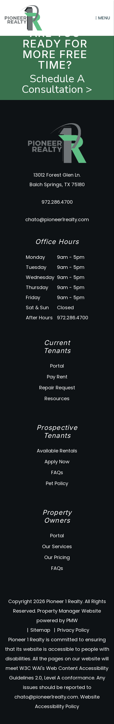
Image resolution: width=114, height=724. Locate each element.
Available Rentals (57, 450)
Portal (57, 366)
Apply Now (57, 461)
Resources (57, 398)
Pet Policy (57, 483)
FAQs (57, 472)
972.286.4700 (57, 202)
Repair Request (57, 387)
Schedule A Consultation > (57, 84)
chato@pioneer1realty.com (57, 219)
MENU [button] (102, 18)
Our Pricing (57, 557)
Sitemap (40, 630)
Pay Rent (57, 376)
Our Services (57, 546)
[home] (23, 18)
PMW (72, 620)
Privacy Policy (73, 630)
